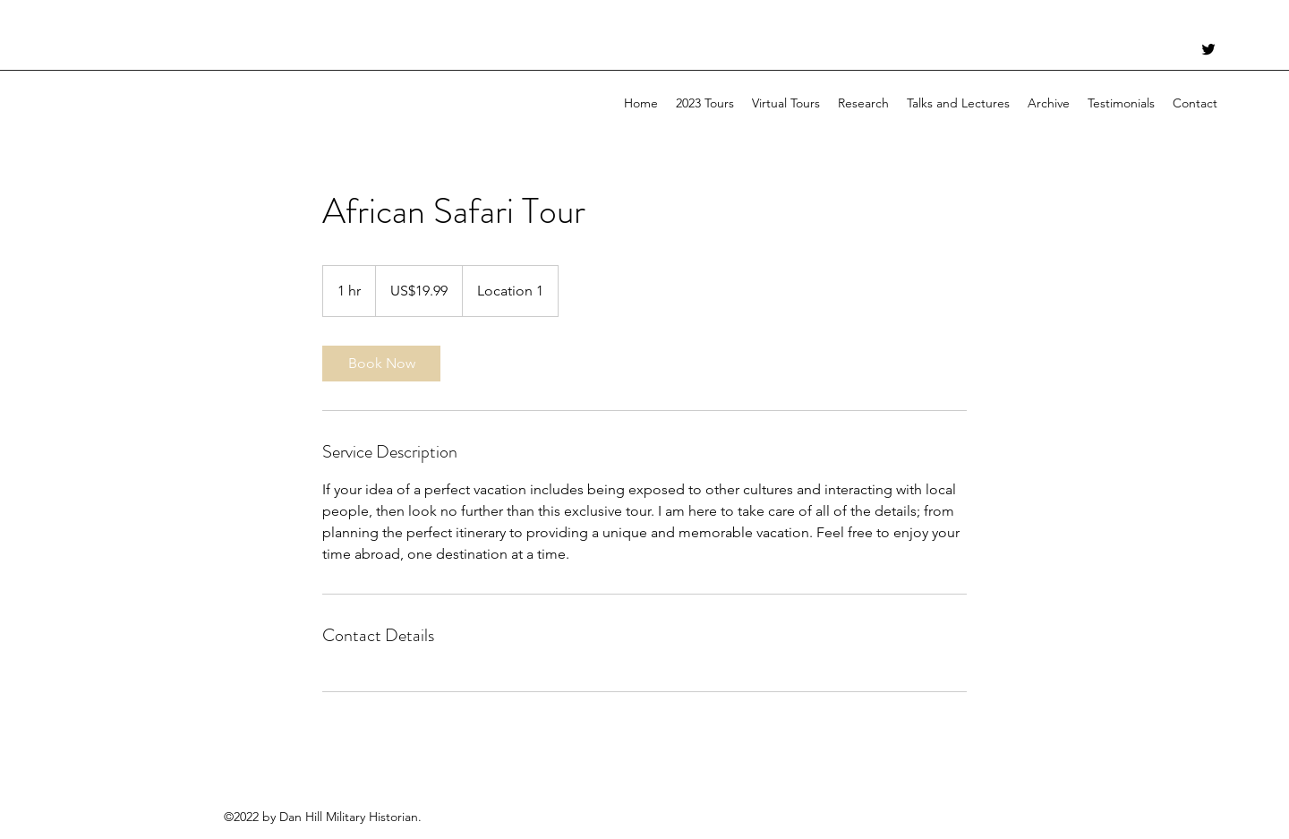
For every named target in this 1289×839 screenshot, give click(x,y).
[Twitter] (1208, 49)
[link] (381, 363)
